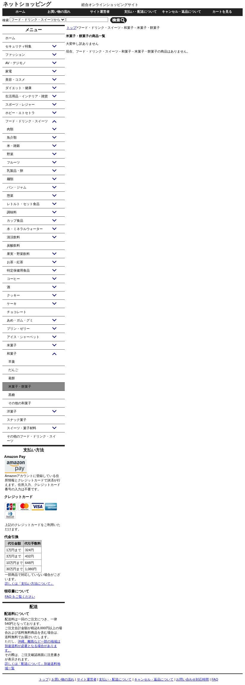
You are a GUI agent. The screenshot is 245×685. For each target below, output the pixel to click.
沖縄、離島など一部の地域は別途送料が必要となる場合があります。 (32, 646)
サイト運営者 (100, 11)
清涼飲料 (13, 237)
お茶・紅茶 (15, 262)
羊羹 (11, 361)
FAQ (214, 679)
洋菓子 (12, 411)
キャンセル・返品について (181, 11)
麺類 (10, 179)
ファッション (15, 54)
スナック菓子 (16, 419)
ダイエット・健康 (18, 88)
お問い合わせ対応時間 (192, 679)
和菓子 (12, 353)
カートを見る (222, 11)
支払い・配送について (140, 11)
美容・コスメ (15, 79)
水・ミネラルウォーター (25, 229)
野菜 (10, 154)
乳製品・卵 (15, 170)
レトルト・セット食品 (23, 204)
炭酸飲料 (13, 245)
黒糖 (11, 395)
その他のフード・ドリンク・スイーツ (31, 439)
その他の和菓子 (19, 403)
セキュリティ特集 (18, 46)
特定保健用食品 (18, 270)
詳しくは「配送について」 (24, 663)
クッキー (13, 295)
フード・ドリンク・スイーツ (26, 121)
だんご (13, 370)
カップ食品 (15, 220)
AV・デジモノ (15, 63)
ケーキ (12, 303)
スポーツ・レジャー (20, 104)
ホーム (20, 11)
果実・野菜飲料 (18, 254)
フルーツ (13, 162)
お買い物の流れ (59, 11)
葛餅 (11, 378)
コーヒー (13, 278)
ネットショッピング (27, 4)
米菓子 (12, 345)
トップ (71, 27)
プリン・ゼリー (18, 328)
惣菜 (10, 195)
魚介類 (12, 137)
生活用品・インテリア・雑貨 (26, 96)
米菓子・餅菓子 (19, 386)
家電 (8, 71)
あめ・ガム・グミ (20, 320)
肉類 (10, 129)
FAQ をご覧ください (20, 596)
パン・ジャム (16, 187)
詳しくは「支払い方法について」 (29, 583)
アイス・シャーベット (23, 337)
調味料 (12, 212)
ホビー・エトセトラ (20, 113)
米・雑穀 (13, 146)
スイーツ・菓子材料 (21, 428)
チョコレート (16, 312)
